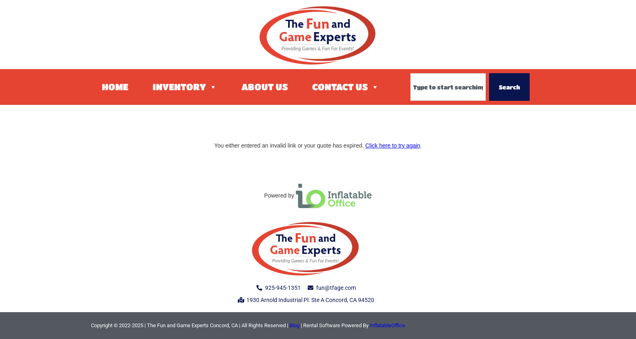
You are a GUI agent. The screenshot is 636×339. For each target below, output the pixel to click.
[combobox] (448, 87)
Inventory (185, 87)
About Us (264, 87)
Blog (294, 325)
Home (115, 87)
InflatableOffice (387, 325)
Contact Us (345, 87)
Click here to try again (392, 145)
